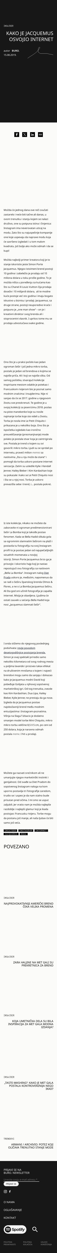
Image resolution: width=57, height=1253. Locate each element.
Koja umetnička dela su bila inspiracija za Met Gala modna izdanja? (30, 1024)
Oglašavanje (13, 1210)
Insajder (8, 26)
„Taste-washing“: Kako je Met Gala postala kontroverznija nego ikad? (28, 1086)
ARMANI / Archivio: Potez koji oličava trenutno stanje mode (30, 1146)
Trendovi (9, 1138)
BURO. (15, 50)
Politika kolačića (27, 1243)
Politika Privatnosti (10, 1243)
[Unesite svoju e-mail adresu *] (21, 1180)
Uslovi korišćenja (46, 1243)
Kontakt (10, 1218)
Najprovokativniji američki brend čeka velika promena (28, 905)
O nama (9, 1202)
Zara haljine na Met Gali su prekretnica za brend (33, 964)
